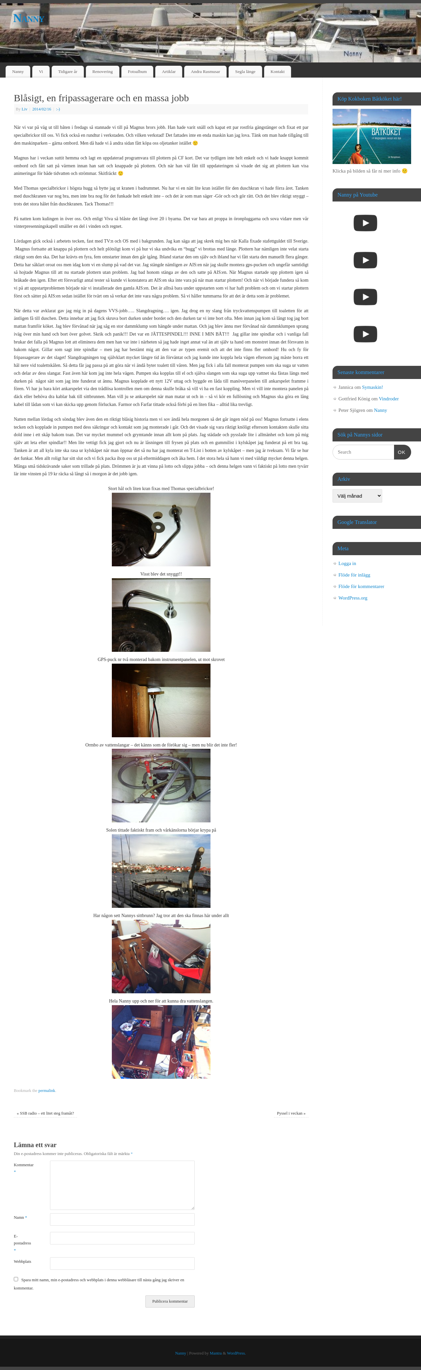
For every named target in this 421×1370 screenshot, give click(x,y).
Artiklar (169, 71)
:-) (58, 109)
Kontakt (278, 71)
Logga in (347, 563)
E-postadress (22, 1243)
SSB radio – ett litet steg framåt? (45, 1113)
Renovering (102, 71)
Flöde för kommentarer (361, 586)
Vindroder (389, 398)
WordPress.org (352, 598)
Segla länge (245, 71)
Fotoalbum (137, 71)
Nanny (28, 18)
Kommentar (23, 1168)
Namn (20, 1217)
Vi (41, 71)
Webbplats (22, 1261)
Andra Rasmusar (205, 71)
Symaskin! (372, 387)
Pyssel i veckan (291, 1113)
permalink (46, 1090)
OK (400, 451)
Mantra (216, 1353)
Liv (25, 109)
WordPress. (236, 1353)
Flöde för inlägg (354, 575)
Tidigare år (67, 71)
